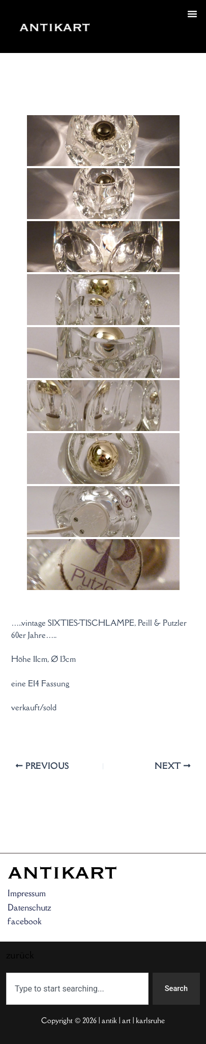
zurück (117, 39)
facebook (24, 921)
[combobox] (77, 989)
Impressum (27, 893)
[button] (192, 13)
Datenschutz (29, 907)
